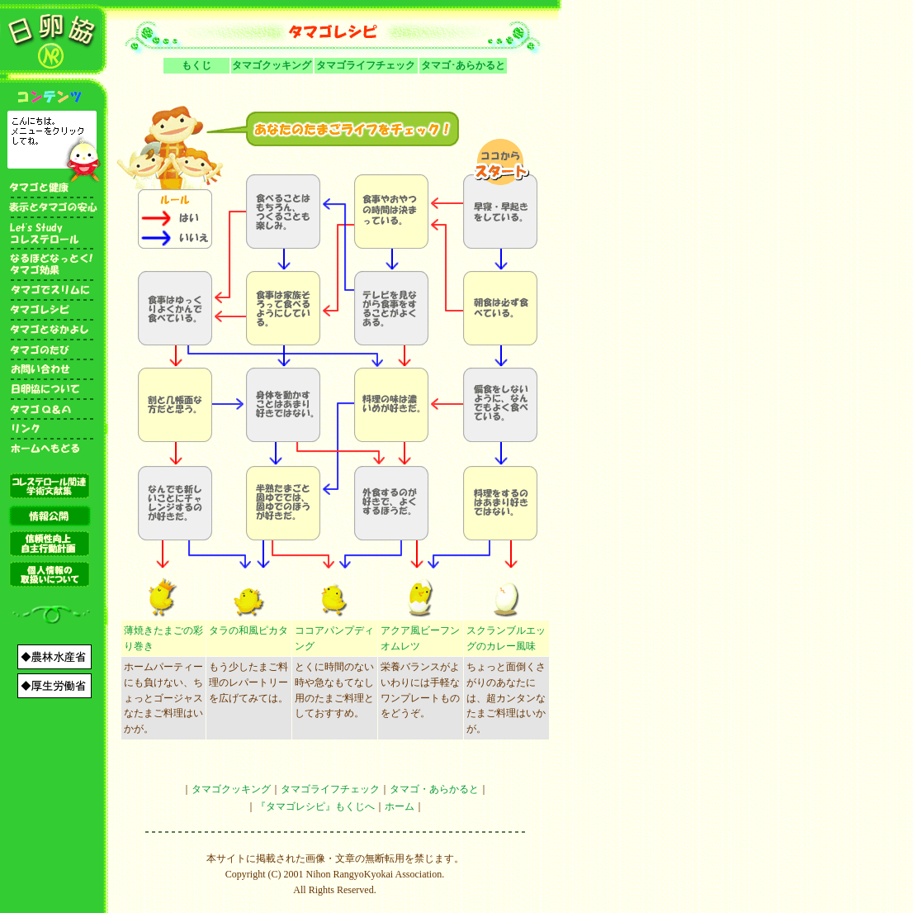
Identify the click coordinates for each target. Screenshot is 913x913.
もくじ (196, 65)
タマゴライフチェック (365, 65)
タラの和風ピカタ (248, 630)
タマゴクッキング (271, 65)
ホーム (399, 806)
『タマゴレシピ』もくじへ (315, 806)
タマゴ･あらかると (463, 65)
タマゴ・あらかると (434, 789)
